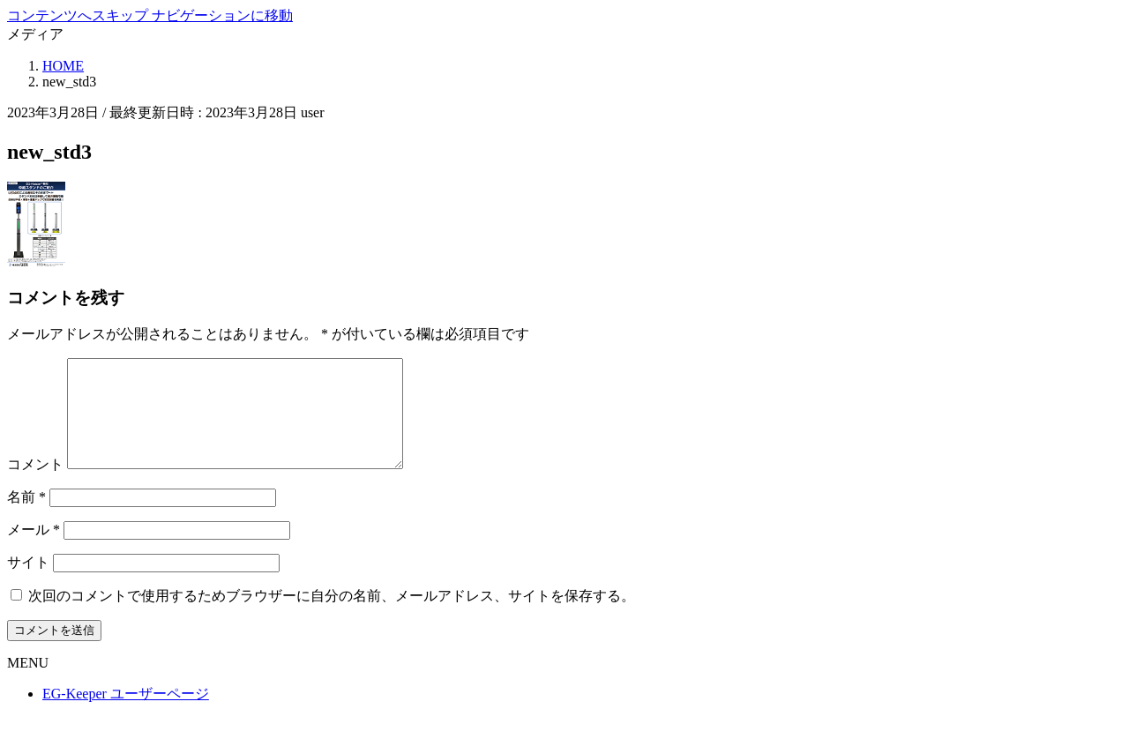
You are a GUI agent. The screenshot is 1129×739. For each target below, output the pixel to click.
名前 (26, 518)
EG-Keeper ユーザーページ (125, 714)
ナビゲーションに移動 (222, 15)
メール (33, 550)
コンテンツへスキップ (79, 15)
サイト (28, 583)
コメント (35, 485)
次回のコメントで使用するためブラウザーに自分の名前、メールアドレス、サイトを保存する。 (331, 616)
